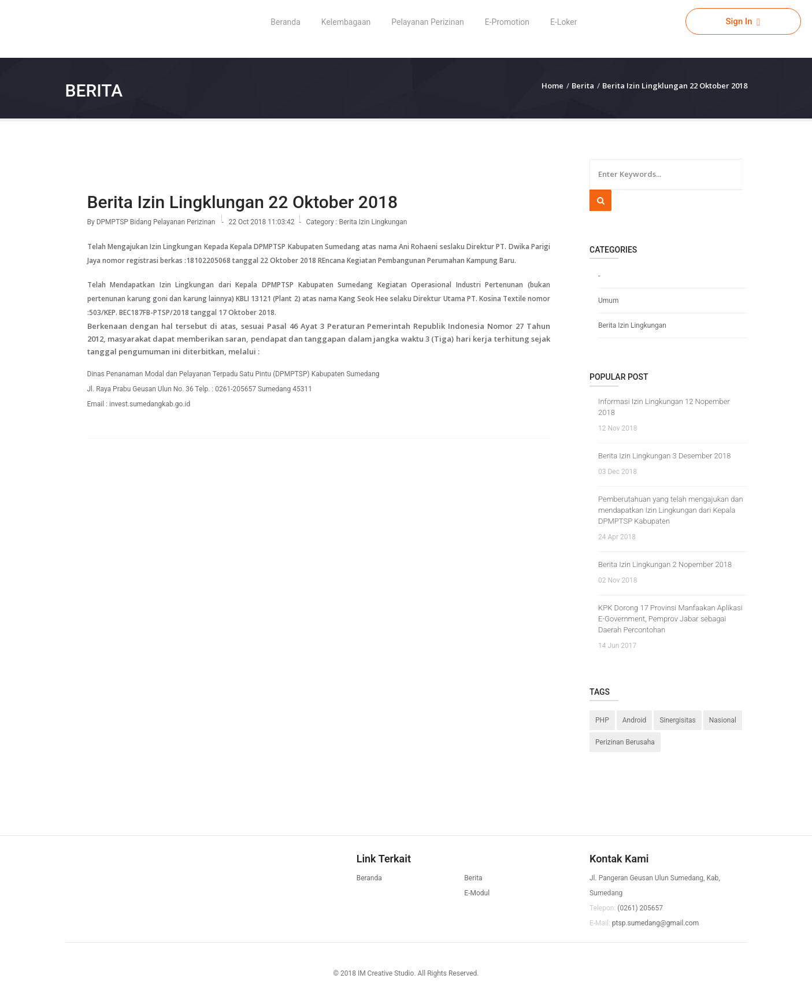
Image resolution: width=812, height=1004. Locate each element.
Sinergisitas (677, 720)
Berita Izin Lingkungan (373, 222)
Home (552, 85)
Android (634, 720)
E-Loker (563, 22)
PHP (602, 720)
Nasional (722, 720)
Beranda (285, 22)
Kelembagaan (345, 22)
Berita (583, 85)
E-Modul (477, 893)
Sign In (742, 21)
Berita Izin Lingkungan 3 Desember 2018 (664, 455)
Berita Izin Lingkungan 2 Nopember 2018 (665, 564)
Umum (608, 301)
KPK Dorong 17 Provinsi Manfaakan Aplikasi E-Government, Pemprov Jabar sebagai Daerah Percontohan (670, 618)
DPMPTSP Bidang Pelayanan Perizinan (157, 222)
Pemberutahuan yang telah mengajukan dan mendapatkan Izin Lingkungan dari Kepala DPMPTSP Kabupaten (670, 510)
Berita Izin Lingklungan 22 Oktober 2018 (674, 85)
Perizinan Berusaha (625, 742)
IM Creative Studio (386, 973)
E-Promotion (507, 22)
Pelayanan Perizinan (427, 22)
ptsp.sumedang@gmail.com (655, 923)
